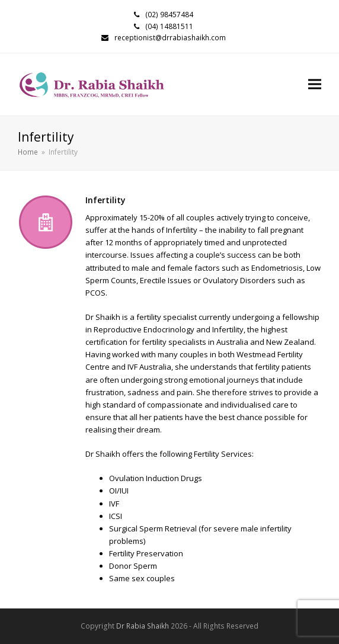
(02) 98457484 (169, 14)
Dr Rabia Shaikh (142, 626)
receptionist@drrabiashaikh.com (170, 38)
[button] (314, 84)
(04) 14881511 (169, 26)
